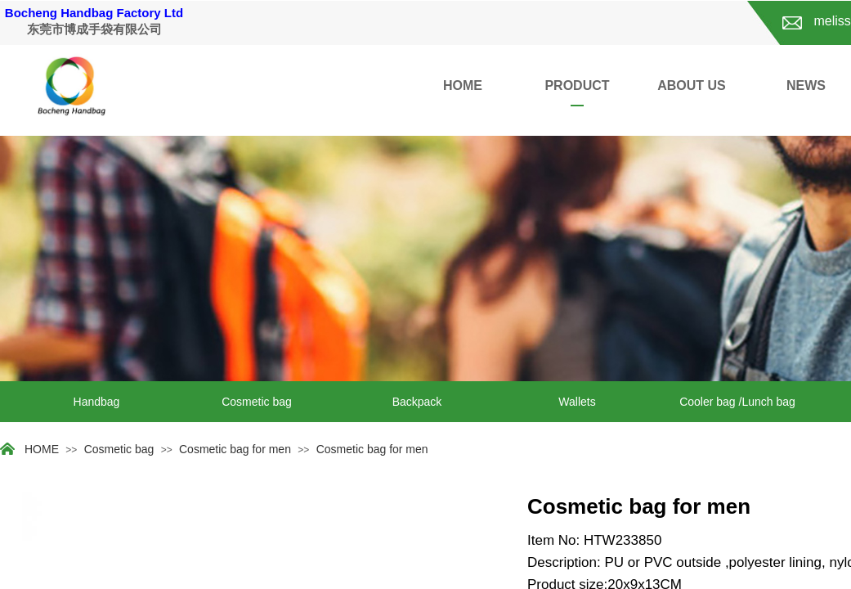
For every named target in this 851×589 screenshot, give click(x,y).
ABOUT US (691, 85)
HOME (462, 85)
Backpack (417, 401)
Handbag (97, 401)
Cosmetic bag (257, 401)
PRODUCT (576, 85)
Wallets (576, 401)
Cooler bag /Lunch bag (737, 401)
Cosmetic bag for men (235, 449)
